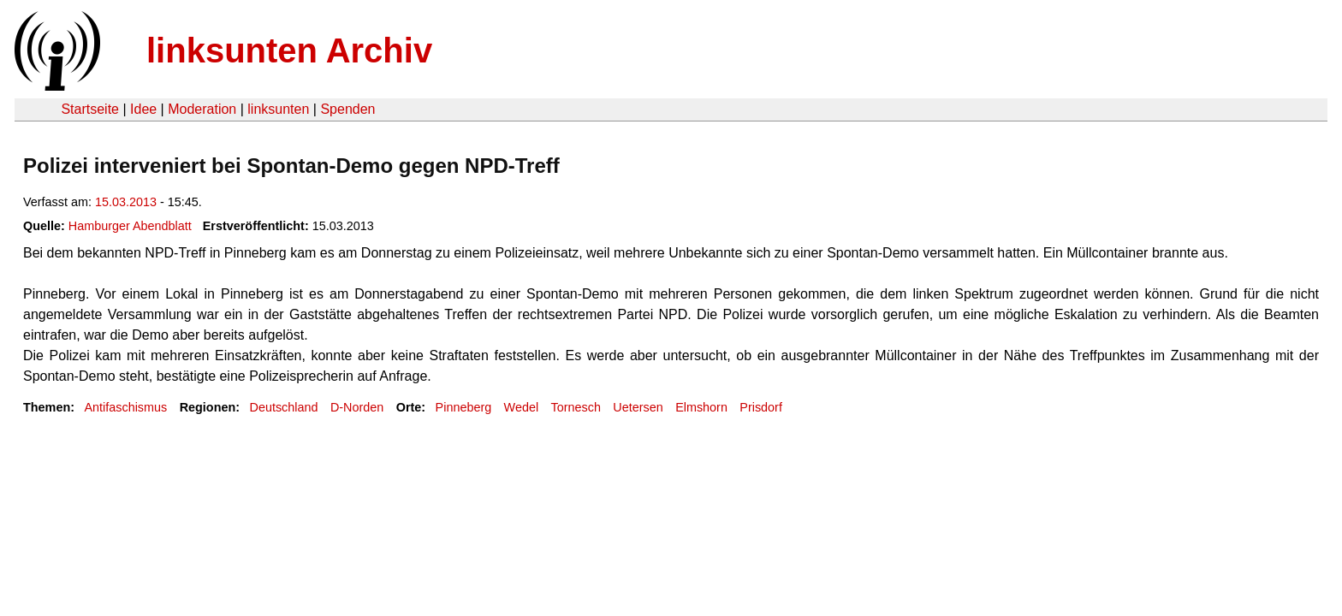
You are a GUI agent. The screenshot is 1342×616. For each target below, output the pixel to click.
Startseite (90, 109)
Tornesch (576, 407)
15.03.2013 (126, 202)
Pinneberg (464, 407)
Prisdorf (760, 407)
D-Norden (356, 407)
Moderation (202, 109)
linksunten (278, 109)
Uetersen (637, 407)
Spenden (347, 109)
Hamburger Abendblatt (130, 226)
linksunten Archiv (289, 50)
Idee (143, 109)
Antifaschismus (125, 407)
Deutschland (284, 407)
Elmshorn (701, 407)
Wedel (521, 407)
